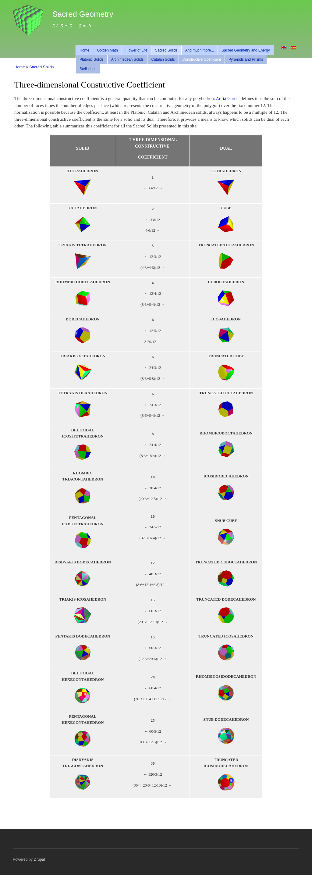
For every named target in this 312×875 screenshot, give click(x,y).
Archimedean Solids (127, 59)
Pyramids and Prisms (246, 59)
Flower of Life (136, 50)
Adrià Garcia (227, 98)
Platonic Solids (92, 59)
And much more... (199, 50)
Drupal (39, 859)
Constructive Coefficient (202, 59)
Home (84, 50)
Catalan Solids (163, 59)
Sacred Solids (166, 50)
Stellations (88, 69)
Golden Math (107, 50)
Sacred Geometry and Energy (246, 50)
